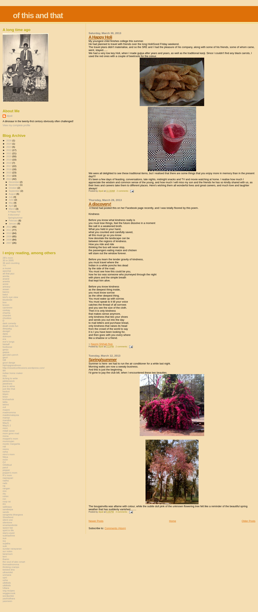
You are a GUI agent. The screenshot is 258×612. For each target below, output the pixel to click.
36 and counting (11, 263)
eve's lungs (8, 341)
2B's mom (8, 257)
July (11, 197)
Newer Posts (95, 520)
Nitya (5, 457)
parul (5, 467)
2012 (9, 226)
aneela (6, 281)
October (13, 188)
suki (5, 546)
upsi (5, 577)
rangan (6, 488)
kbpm (5, 394)
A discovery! (99, 204)
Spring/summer (102, 359)
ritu (4, 493)
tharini (6, 559)
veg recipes (9, 590)
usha (5, 580)
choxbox (7, 318)
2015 (9, 172)
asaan (6, 289)
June (11, 200)
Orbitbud (7, 464)
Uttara (6, 588)
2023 (9, 147)
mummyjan (8, 441)
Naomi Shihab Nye (102, 344)
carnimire (7, 307)
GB (4, 360)
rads (5, 483)
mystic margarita (11, 443)
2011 (9, 230)
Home (172, 520)
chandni (7, 315)
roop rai (7, 501)
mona (5, 436)
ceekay (6, 310)
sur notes (7, 551)
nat (4, 446)
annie (5, 284)
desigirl (6, 331)
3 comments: (122, 512)
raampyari (8, 478)
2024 (9, 143)
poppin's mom (10, 472)
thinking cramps (11, 567)
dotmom (7, 336)
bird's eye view (10, 297)
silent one (8, 519)
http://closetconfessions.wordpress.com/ (24, 367)
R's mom (7, 475)
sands (6, 512)
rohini (5, 496)
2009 (9, 236)
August (13, 194)
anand (6, 278)
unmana (7, 574)
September (15, 191)
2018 (9, 162)
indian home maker (13, 373)
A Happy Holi (100, 37)
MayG (6, 423)
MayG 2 (7, 425)
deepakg (7, 328)
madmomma (9, 412)
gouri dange (9, 362)
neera (6, 449)
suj (4, 540)
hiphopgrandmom (12, 365)
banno (6, 291)
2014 (9, 175)
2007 (9, 242)
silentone (7, 522)
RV (4, 504)
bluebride (7, 299)
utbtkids (7, 582)
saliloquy (7, 506)
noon (5, 459)
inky (5, 375)
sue (4, 538)
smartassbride (10, 525)
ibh (4, 370)
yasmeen (7, 601)
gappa (6, 352)
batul (5, 294)
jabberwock (9, 381)
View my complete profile (16, 125)
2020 (9, 156)
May (11, 203)
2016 (9, 169)
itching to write (10, 378)
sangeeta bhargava (13, 514)
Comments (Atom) (115, 528)
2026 (9, 140)
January (13, 223)
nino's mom (9, 454)
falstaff (6, 344)
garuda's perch (10, 354)
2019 (9, 159)
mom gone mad (11, 433)
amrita (6, 276)
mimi (5, 428)
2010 (9, 233)
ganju (5, 349)
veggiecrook (9, 593)
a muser (7, 268)
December (14, 182)
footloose (7, 347)
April (11, 206)
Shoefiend (8, 517)
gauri (5, 357)
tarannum (8, 554)
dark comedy (9, 323)
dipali (9, 115)
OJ (4, 462)
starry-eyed (9, 533)
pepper (6, 470)
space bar (8, 527)
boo (5, 302)
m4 (4, 407)
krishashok (8, 399)
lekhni (6, 404)
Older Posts (248, 520)
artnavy (6, 286)
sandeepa (8, 509)
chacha (6, 312)
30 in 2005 (8, 260)
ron (4, 499)
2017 (9, 166)
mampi (6, 417)
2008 (9, 239)
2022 (9, 150)
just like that (9, 388)
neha (5, 451)
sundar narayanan (12, 548)
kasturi (6, 391)
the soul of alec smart (14, 561)
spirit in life (8, 530)
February (14, 220)
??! (4, 265)
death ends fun (10, 326)
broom (6, 305)
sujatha (6, 543)
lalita (5, 402)
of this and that (38, 15)
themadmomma (11, 564)
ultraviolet (8, 572)
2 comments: (123, 191)
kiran (5, 396)
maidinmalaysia (11, 415)
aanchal (7, 271)
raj (4, 485)
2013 (9, 179)
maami (6, 409)
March (12, 209)
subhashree (9, 535)
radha (6, 480)
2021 (9, 153)
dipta (5, 333)
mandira (7, 420)
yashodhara (9, 598)
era (4, 339)
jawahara (7, 383)
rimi (4, 491)
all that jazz (9, 273)
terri (5, 556)
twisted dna (9, 569)
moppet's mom (10, 438)
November (14, 185)
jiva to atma (9, 386)
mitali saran (9, 430)
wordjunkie (8, 595)
